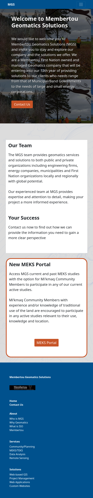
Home (13, 401)
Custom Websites (19, 486)
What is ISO (16, 426)
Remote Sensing (19, 458)
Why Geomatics (18, 422)
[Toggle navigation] (81, 4)
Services (14, 441)
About (13, 413)
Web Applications (19, 482)
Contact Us (22, 104)
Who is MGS (16, 418)
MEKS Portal (46, 342)
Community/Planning (22, 446)
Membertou (16, 430)
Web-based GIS (18, 474)
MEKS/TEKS (16, 450)
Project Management (21, 478)
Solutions (15, 469)
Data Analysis (17, 454)
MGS (11, 4)
